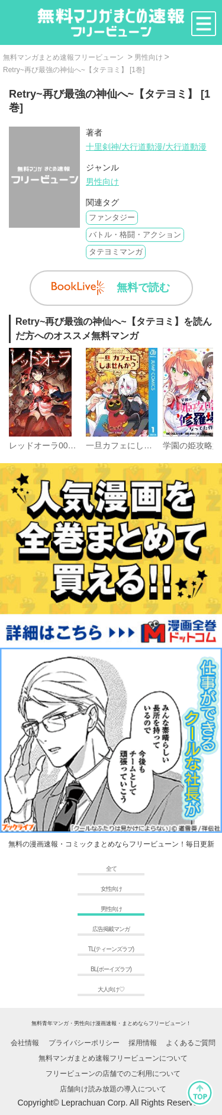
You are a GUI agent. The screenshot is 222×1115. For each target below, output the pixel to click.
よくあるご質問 (190, 1043)
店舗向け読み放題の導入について (113, 1089)
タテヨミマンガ (116, 251)
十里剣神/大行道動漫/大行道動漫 (146, 146)
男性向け (102, 181)
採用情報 (142, 1043)
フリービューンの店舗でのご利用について (113, 1073)
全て (111, 868)
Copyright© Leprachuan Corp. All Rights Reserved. (110, 1102)
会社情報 (25, 1043)
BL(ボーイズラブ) (111, 969)
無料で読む (111, 288)
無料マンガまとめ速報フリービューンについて (113, 1058)
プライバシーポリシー (84, 1043)
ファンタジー (112, 217)
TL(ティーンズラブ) (111, 949)
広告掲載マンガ (111, 929)
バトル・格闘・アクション (135, 234)
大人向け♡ (111, 989)
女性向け (111, 888)
